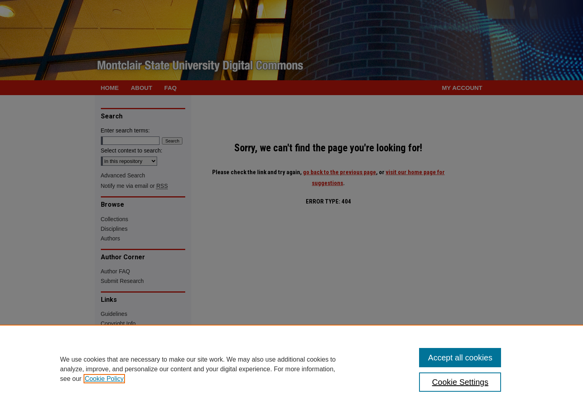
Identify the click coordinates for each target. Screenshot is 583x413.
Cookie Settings (460, 382)
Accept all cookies (460, 357)
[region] (291, 369)
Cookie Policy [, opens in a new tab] (104, 378)
